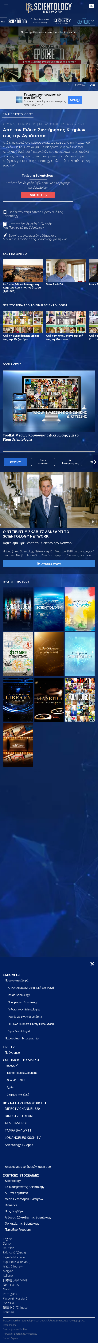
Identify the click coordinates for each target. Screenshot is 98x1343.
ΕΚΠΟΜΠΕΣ (11, 975)
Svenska (8, 1303)
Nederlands (11, 1285)
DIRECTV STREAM (19, 1116)
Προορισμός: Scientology (23, 1002)
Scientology (13, 1180)
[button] (95, 461)
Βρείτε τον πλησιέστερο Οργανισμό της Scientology (33, 214)
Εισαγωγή (12, 1065)
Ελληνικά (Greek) (14, 1253)
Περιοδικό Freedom (18, 1229)
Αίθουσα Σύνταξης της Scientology (28, 1217)
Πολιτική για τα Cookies (15, 1329)
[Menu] (6, 5)
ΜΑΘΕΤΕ (38, 195)
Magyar (8, 1271)
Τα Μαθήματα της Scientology (24, 1187)
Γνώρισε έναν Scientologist (24, 1009)
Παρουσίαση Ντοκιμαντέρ (22, 1038)
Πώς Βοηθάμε (14, 1211)
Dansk (7, 1243)
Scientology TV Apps (19, 1145)
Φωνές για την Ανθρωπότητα (25, 1016)
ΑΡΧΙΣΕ (75, 100)
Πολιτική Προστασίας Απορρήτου (20, 1333)
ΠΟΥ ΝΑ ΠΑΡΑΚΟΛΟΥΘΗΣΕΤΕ (25, 1103)
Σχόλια (10, 1087)
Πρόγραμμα (12, 1052)
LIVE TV (9, 1047)
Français (8, 1312)
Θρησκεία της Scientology (22, 1223)
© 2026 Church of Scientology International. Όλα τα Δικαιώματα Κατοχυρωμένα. (44, 1320)
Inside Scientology (19, 995)
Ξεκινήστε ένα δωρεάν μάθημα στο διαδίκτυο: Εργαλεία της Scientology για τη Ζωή (35, 237)
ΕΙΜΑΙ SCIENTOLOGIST (18, 114)
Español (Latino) (14, 1257)
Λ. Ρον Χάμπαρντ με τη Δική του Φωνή (31, 987)
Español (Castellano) (16, 1262)
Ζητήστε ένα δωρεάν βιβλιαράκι (28, 226)
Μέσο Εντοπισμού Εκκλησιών (24, 1199)
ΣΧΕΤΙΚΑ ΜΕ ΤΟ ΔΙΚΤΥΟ (21, 1060)
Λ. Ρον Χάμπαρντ (16, 1193)
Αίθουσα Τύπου (15, 1080)
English (8, 1239)
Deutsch (8, 1248)
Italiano (8, 1275)
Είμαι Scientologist (19, 1031)
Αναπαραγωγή (49, 563)
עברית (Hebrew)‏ (13, 1266)
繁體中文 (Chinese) (15, 1307)
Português (10, 1294)
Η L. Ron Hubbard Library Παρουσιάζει (31, 1024)
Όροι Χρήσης (9, 1325)
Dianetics (11, 1205)
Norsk (7, 1289)
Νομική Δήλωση (11, 1338)
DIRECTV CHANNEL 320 (22, 1108)
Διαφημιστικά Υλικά (17, 1094)
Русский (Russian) (15, 1298)
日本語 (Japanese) (15, 1280)
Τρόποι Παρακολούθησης (21, 1072)
